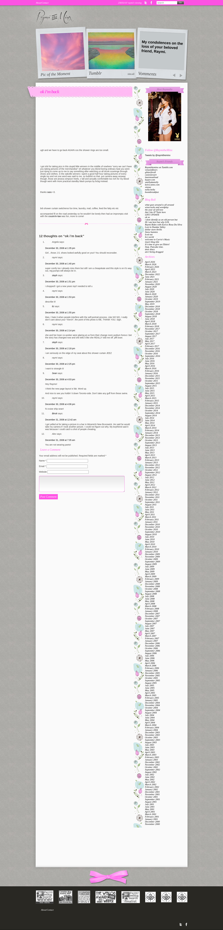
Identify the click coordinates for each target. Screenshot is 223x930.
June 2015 (150, 390)
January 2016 (151, 373)
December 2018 (152, 306)
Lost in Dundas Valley (155, 227)
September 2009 (152, 561)
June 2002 (150, 777)
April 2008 (150, 603)
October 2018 (151, 311)
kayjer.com (150, 179)
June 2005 (150, 688)
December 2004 (152, 703)
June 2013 (150, 450)
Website (43, 472)
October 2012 (151, 470)
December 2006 (152, 643)
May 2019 (149, 304)
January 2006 (151, 670)
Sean (54, 373)
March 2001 (150, 814)
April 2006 (150, 663)
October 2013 (151, 440)
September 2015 (152, 383)
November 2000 (152, 824)
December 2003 (152, 732)
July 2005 (149, 685)
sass (49, 192)
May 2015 (149, 393)
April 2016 (150, 366)
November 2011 (152, 497)
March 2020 (150, 294)
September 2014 (152, 413)
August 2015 (151, 386)
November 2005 (152, 675)
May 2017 (149, 341)
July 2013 (149, 447)
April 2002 (150, 782)
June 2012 (150, 480)
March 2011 (150, 517)
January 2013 (151, 462)
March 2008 (150, 606)
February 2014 (152, 430)
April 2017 (150, 343)
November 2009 (152, 556)
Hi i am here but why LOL (157, 222)
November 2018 (152, 309)
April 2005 (150, 693)
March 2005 (150, 695)
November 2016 (152, 351)
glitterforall (150, 172)
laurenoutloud (151, 177)
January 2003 (151, 759)
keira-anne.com (152, 184)
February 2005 (152, 698)
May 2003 (149, 750)
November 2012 (152, 467)
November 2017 (152, 329)
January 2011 (151, 522)
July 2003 (149, 745)
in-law (58, 216)
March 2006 (150, 665)
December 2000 (152, 821)
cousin (51, 216)
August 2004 (151, 712)
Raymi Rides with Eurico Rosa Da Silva (163, 224)
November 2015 (152, 378)
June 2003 (150, 747)
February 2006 (152, 668)
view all (131, 74)
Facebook (151, 2)
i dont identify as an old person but (161, 219)
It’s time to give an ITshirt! (157, 244)
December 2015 (152, 376)
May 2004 (149, 720)
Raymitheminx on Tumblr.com (159, 167)
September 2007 (152, 621)
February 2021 (152, 279)
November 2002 (152, 764)
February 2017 (152, 346)
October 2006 (151, 648)
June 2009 (150, 569)
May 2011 (149, 512)
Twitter (146, 2)
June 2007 (150, 628)
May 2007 (149, 631)
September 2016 (152, 356)
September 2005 (152, 680)
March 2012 (150, 487)
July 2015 (149, 388)
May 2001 (149, 809)
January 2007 (151, 641)
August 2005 (151, 683)
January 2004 (151, 730)
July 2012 (149, 477)
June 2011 (150, 509)
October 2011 (151, 499)
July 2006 (149, 655)
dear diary (150, 249)
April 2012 (150, 485)
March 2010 (150, 546)
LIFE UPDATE (152, 214)
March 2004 (150, 725)
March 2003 (150, 755)
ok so (147, 217)
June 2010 (150, 539)
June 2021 (150, 277)
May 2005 (149, 690)
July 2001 (149, 804)
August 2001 (151, 802)
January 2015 (151, 403)
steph (54, 275)
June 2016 (150, 361)
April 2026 (150, 262)
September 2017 (152, 333)
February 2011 (152, 519)
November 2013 (152, 438)
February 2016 (152, 371)
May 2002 (149, 779)
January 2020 (151, 296)
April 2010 (150, 544)
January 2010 (151, 551)
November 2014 (152, 408)
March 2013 (150, 457)
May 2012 (149, 482)
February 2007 (152, 638)
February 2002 (152, 787)
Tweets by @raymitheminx (157, 155)
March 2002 (150, 784)
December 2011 (152, 494)
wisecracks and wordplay (157, 207)
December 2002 (152, 762)
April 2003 (150, 752)
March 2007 (150, 636)
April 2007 (150, 633)
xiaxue (148, 187)
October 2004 (151, 707)
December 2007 (152, 613)
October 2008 (151, 589)
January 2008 (151, 611)
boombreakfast (152, 192)
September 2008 (152, 591)
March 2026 (150, 264)
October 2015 (151, 381)
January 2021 (151, 281)
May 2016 (149, 363)
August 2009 (151, 564)
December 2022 (152, 274)
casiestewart (151, 175)
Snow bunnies (151, 232)
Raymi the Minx (55, 17)
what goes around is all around (159, 205)
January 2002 (151, 789)
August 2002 (151, 772)
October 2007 (151, 618)
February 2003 (152, 757)
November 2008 (152, 586)
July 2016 (149, 358)
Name (42, 460)
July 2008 (149, 596)
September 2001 (152, 799)
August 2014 (151, 415)
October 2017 (151, 331)
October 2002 (151, 767)
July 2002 (149, 774)
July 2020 (149, 289)
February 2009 (152, 579)
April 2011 (150, 514)
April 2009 (150, 574)
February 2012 (152, 490)
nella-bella (150, 189)
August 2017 (151, 336)
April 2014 (150, 425)
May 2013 (149, 452)
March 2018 (150, 324)
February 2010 (152, 549)
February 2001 (152, 816)
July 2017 (149, 338)
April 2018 (150, 321)
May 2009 (149, 571)
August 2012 (151, 475)
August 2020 (151, 286)
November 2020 (152, 284)
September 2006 (152, 651)
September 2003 (152, 740)
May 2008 (149, 601)
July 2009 (149, 566)
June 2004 (150, 717)
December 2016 (152, 348)
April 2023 (150, 269)
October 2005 (151, 678)
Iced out (149, 234)
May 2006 (149, 660)
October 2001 (151, 797)
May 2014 (149, 423)
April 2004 (150, 722)
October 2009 (151, 559)
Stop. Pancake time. (154, 247)
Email (42, 466)
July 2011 (149, 507)
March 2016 (150, 368)
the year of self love (154, 210)
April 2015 (150, 395)
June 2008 (150, 599)
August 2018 (151, 316)
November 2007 (152, 616)
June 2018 (150, 319)
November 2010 (152, 527)
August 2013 (151, 445)
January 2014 (151, 433)
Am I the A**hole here (155, 212)
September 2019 (152, 301)
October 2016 (151, 353)
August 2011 (151, 504)
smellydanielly (152, 182)
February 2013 (152, 460)
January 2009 (151, 581)
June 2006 (150, 658)
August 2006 (151, 653)
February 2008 (152, 608)
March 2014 (150, 428)
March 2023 (150, 272)
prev (173, 75)
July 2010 (149, 537)
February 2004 (152, 727)
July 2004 (149, 715)
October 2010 (151, 529)
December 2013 (152, 435)
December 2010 (152, 524)
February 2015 (152, 400)
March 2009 (150, 576)
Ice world (149, 237)
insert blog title (152, 242)
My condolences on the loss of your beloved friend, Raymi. (162, 47)
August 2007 (151, 623)
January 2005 (151, 700)
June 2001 (150, 807)
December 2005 (152, 673)
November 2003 (152, 735)
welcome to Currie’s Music (157, 239)
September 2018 (152, 314)
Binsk (54, 413)
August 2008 (151, 594)
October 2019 (151, 299)
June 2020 (150, 291)
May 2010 (149, 542)
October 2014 (151, 410)
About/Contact (42, 3)
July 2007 (149, 626)
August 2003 (151, 742)
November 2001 (152, 794)
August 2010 (151, 534)
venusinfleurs (151, 170)
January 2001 (151, 819)
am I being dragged (154, 252)
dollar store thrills (153, 229)
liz (53, 306)
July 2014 (149, 418)
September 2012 (152, 472)
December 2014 (152, 405)
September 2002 (152, 769)
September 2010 (152, 532)
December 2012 (152, 465)
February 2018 (152, 326)
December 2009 (152, 554)
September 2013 (152, 442)
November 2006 (152, 646)
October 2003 (151, 737)
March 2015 (150, 398)
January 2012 (151, 492)
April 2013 (150, 455)
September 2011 (152, 502)
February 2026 (152, 267)
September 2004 (152, 710)
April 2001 (150, 811)
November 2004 (152, 705)
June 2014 (150, 420)
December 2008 (152, 584)
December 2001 (152, 792)
